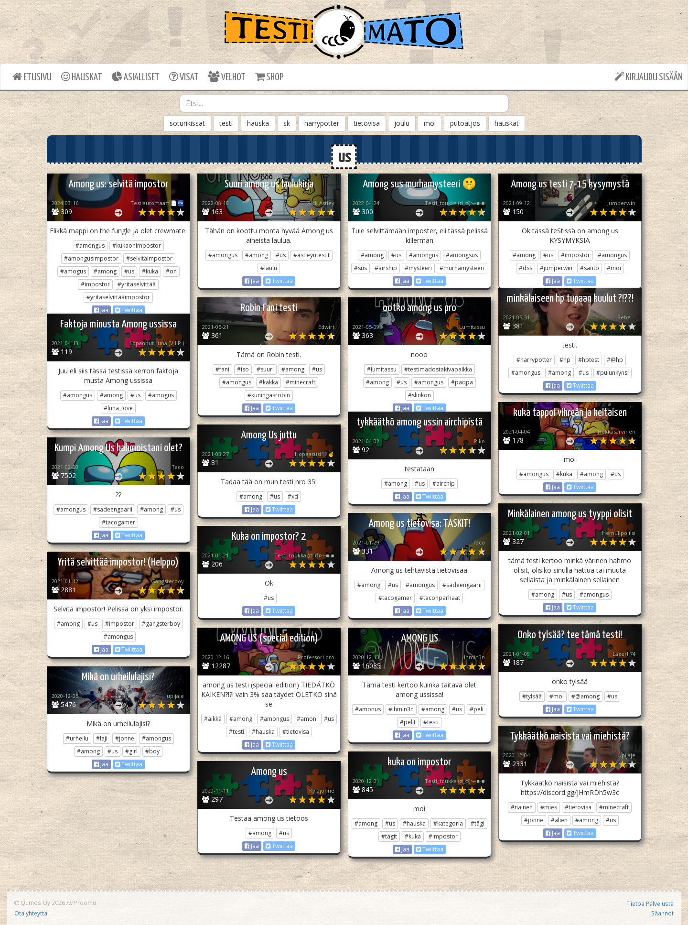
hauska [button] (258, 123)
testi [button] (226, 123)
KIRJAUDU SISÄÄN (648, 76)
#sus (360, 268)
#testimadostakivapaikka (438, 369)
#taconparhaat (439, 598)
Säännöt (662, 913)
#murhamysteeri (462, 268)
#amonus (368, 709)
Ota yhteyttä (30, 913)
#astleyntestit (311, 255)
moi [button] (430, 123)
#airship (386, 268)
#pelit (408, 722)
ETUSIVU (32, 76)
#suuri (265, 369)
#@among (585, 696)
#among (105, 271)
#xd (293, 496)
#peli (477, 709)
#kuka (150, 271)
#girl (131, 751)
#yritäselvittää (137, 284)
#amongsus (462, 255)
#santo (589, 268)
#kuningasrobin (268, 395)
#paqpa (462, 382)
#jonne (124, 738)
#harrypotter (534, 360)
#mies (548, 807)
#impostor (95, 284)
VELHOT (227, 76)
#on (171, 271)
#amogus (73, 271)
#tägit (389, 836)
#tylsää (532, 696)
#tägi (477, 823)
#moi (614, 268)
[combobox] (344, 103)
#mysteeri (418, 268)
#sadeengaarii (112, 509)
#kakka (268, 382)
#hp (564, 360)
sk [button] (286, 123)
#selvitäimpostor (149, 258)
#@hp (615, 360)
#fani (222, 369)
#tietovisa (295, 732)
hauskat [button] (506, 123)
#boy (152, 751)
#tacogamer (118, 522)
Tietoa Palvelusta (650, 903)
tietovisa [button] (367, 123)
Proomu (85, 902)
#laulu (268, 268)
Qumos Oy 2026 (39, 902)
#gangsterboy (161, 624)
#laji (102, 738)
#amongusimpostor (91, 258)
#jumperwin (556, 268)
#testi (236, 732)
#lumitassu (382, 369)
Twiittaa (128, 310)
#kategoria (448, 823)
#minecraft (300, 382)
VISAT (184, 76)
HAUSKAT (81, 76)
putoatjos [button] (465, 123)
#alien (559, 820)
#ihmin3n (401, 709)
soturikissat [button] (187, 123)
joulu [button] (401, 123)
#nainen (522, 807)
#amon (306, 719)
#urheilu (77, 738)
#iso (243, 369)
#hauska (263, 732)
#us (129, 271)
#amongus (90, 245)
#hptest (588, 360)
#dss (525, 268)
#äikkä (213, 719)
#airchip (443, 483)
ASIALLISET (136, 76)
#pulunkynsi (612, 373)
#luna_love (118, 408)
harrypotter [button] (321, 123)
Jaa (101, 310)
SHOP (269, 76)
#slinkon (419, 395)
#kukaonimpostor (136, 245)
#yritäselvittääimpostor (118, 297)
